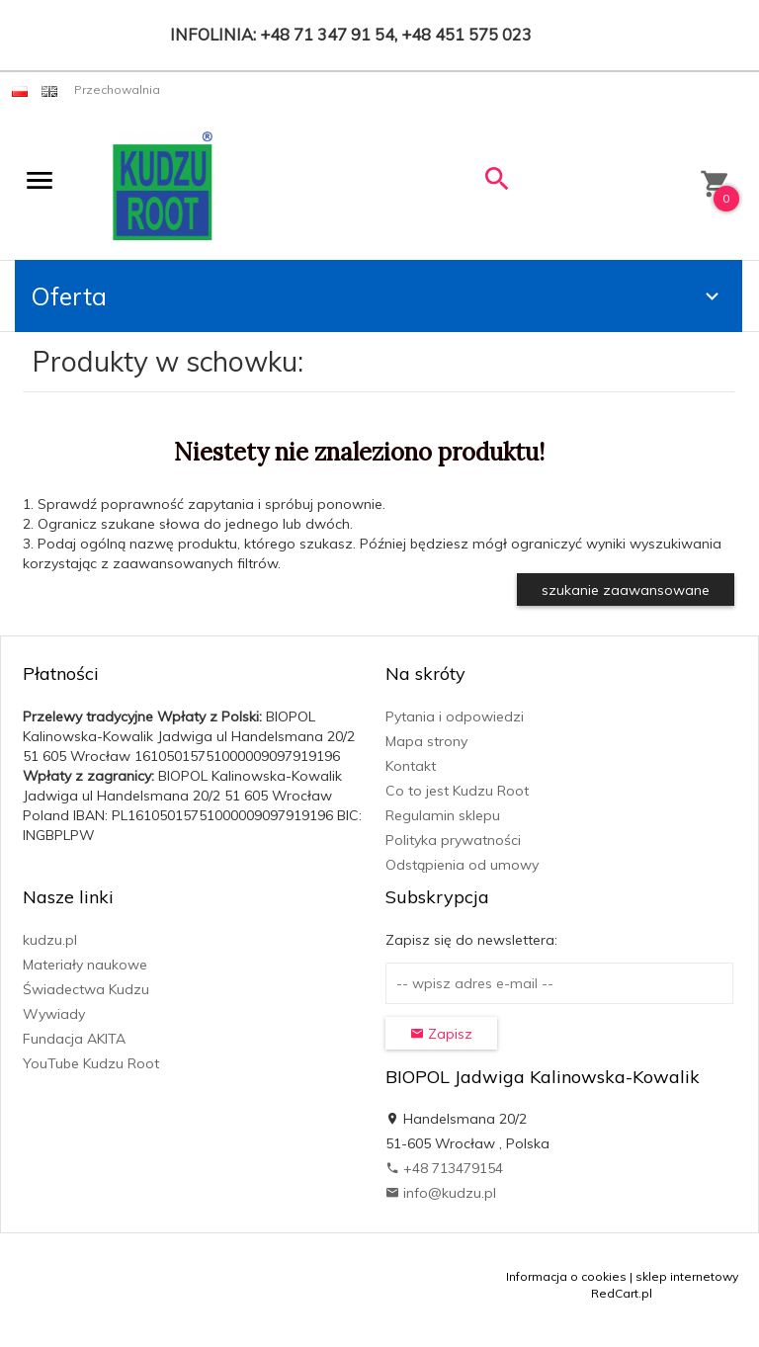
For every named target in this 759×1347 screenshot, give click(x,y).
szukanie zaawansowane (626, 590)
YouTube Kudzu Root (91, 1063)
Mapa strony (426, 741)
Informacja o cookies (566, 1276)
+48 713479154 (444, 1168)
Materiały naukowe (85, 964)
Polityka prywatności (453, 840)
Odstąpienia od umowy (462, 865)
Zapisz (441, 1034)
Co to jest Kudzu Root (457, 791)
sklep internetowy (686, 1276)
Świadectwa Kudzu (86, 989)
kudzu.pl (50, 940)
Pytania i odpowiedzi (454, 716)
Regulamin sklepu (442, 815)
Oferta (377, 296)
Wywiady (54, 1014)
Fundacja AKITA (74, 1039)
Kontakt (410, 766)
